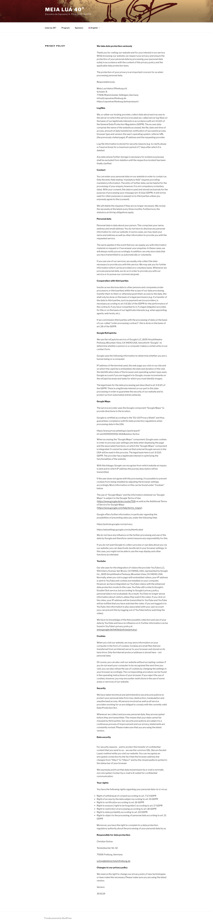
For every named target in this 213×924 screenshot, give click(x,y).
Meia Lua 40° (64, 9)
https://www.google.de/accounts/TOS (116, 501)
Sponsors (79, 27)
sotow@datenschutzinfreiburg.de (113, 860)
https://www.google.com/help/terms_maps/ (119, 507)
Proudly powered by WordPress (58, 918)
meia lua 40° (50, 27)
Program (66, 27)
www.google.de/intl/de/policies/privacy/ (117, 629)
